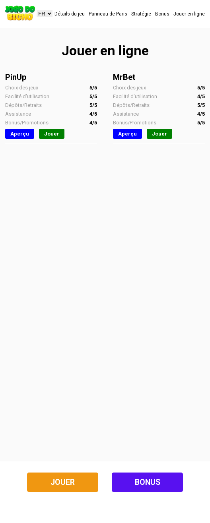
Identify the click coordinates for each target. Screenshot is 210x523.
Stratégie (141, 14)
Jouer (51, 134)
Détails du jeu (69, 14)
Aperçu (19, 134)
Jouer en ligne (189, 14)
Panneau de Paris (108, 14)
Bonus (162, 14)
